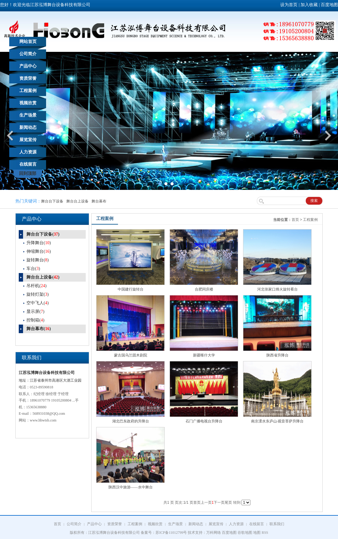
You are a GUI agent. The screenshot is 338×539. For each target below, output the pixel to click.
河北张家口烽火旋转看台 (277, 289)
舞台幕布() (38, 328)
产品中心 (28, 66)
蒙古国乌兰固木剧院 (130, 355)
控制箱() (35, 320)
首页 (295, 220)
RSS (264, 532)
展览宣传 (28, 139)
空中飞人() (37, 303)
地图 (257, 532)
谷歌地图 (245, 532)
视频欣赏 (28, 103)
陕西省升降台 (277, 355)
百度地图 (329, 4)
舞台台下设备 (52, 201)
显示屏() (35, 311)
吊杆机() (36, 285)
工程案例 (28, 90)
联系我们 (276, 524)
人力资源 (28, 152)
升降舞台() (38, 243)
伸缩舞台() (38, 251)
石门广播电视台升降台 (204, 421)
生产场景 (28, 115)
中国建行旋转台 (130, 289)
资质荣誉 (28, 78)
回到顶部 (27, 173)
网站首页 (28, 41)
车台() (33, 268)
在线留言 (28, 164)
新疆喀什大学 (204, 355)
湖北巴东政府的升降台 (130, 421)
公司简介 (28, 54)
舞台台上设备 (77, 201)
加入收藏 (309, 4)
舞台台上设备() (42, 277)
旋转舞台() (37, 260)
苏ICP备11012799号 (171, 532)
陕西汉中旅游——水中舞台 (130, 487)
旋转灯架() (37, 294)
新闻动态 (28, 127)
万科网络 (214, 532)
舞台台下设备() (42, 234)
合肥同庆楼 (204, 289)
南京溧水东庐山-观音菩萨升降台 (277, 421)
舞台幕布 (99, 201)
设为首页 (288, 4)
